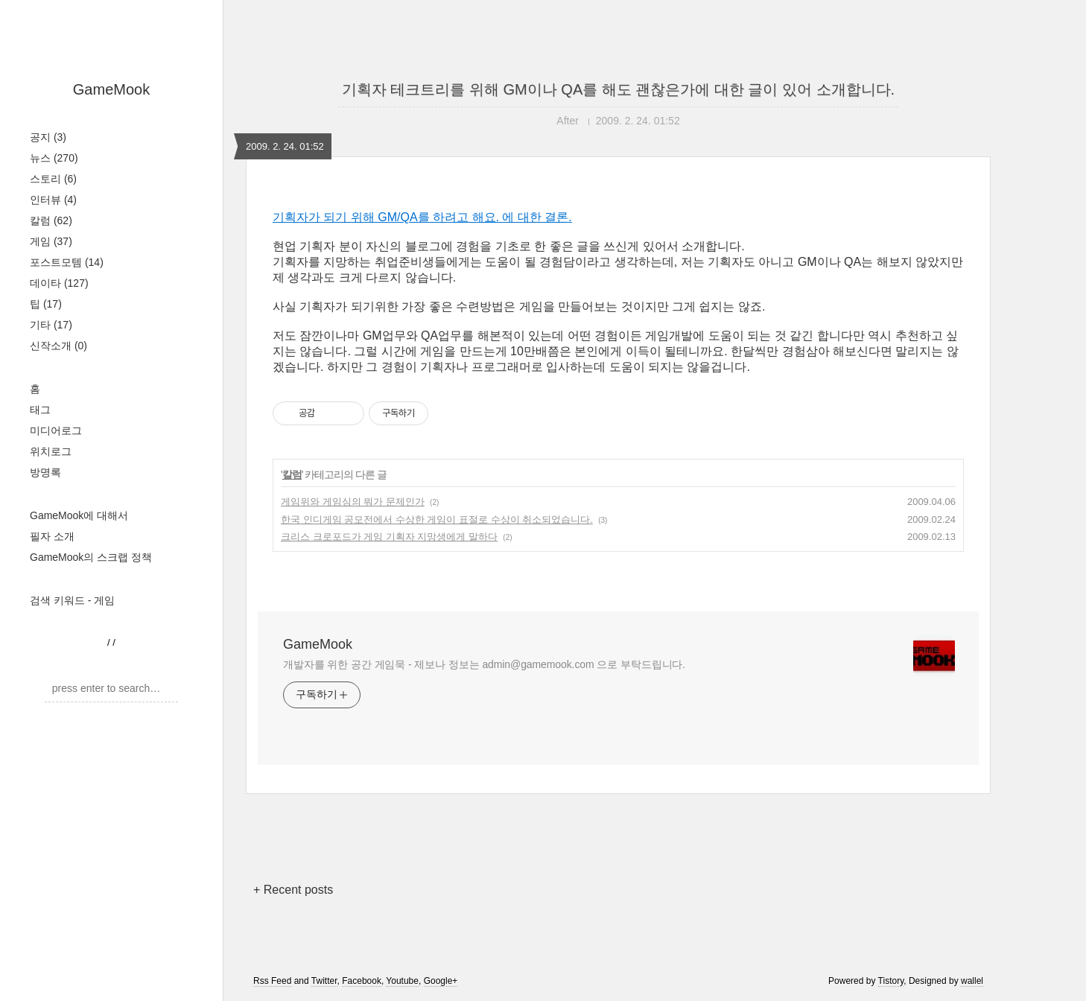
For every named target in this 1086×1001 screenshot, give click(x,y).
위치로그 (51, 451)
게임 (51, 241)
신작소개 (58, 346)
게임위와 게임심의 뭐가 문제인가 (353, 501)
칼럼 (51, 220)
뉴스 (54, 158)
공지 (48, 137)
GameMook (111, 89)
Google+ (441, 981)
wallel (972, 981)
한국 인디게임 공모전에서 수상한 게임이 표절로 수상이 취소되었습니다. (437, 519)
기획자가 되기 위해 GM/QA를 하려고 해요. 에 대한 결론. (422, 217)
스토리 (53, 179)
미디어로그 (56, 430)
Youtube (402, 981)
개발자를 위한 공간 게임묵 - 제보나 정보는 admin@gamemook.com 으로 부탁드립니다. (484, 664)
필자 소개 (52, 536)
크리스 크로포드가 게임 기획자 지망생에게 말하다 (389, 536)
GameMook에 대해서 (79, 515)
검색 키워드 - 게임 (72, 600)
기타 (51, 325)
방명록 (45, 472)
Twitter (324, 981)
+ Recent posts (293, 889)
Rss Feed (272, 981)
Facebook (361, 981)
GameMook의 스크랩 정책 (91, 557)
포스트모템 (67, 262)
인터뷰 (53, 200)
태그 (40, 410)
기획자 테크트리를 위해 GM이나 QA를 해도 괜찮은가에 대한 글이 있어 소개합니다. (618, 89)
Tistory (891, 981)
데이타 (59, 283)
